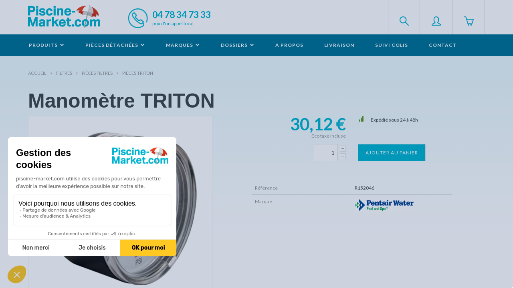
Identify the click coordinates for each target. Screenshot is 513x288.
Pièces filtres (97, 73)
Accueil (37, 73)
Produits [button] (47, 45)
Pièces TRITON (137, 73)
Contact (443, 45)
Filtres (64, 73)
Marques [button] (183, 45)
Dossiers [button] (237, 45)
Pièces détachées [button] (115, 45)
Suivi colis (391, 45)
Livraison (339, 45)
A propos (289, 45)
